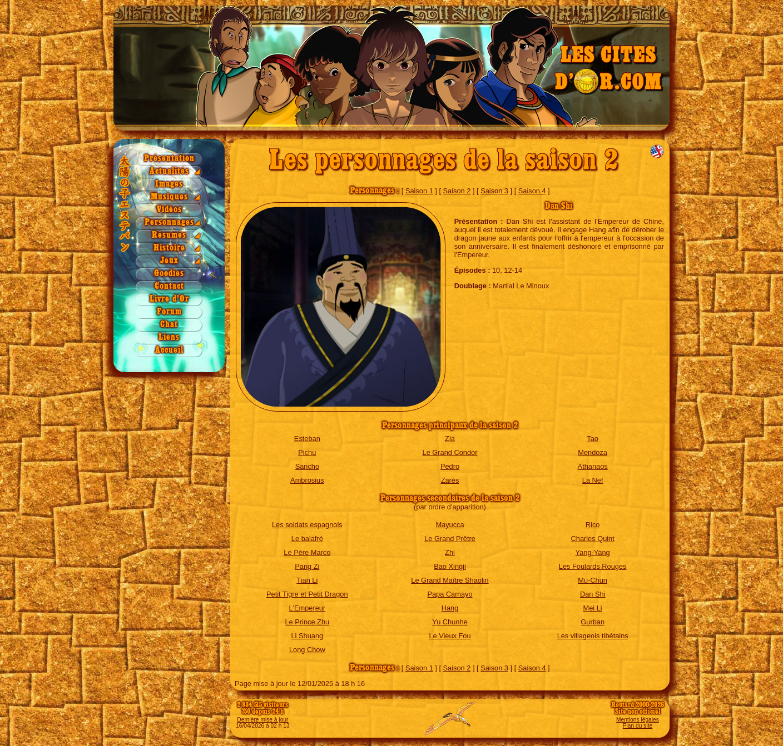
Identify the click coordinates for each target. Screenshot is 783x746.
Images (169, 184)
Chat (169, 325)
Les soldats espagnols (307, 524)
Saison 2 (457, 191)
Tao (592, 438)
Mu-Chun (592, 580)
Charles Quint (592, 538)
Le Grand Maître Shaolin (449, 580)
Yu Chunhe (449, 622)
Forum (169, 312)
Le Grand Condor (450, 452)
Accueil (169, 350)
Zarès (450, 480)
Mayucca (449, 524)
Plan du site (637, 726)
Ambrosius (307, 480)
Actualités (169, 171)
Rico (593, 524)
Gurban (592, 622)
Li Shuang (307, 636)
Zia (450, 438)
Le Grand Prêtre (449, 538)
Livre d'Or (169, 299)
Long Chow (307, 649)
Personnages (169, 222)
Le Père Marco (307, 552)
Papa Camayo (449, 594)
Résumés (169, 235)
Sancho (307, 466)
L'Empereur (307, 608)
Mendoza (592, 452)
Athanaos (593, 466)
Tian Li (307, 580)
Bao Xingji (450, 566)
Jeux (169, 261)
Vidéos (169, 210)
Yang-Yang (593, 552)
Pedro (449, 466)
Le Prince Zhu (307, 622)
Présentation (169, 158)
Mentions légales (637, 720)
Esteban (307, 438)
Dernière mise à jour (262, 720)
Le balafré (307, 538)
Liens (169, 337)
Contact (169, 286)
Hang (450, 608)
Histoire (169, 248)
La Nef (592, 480)
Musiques (169, 197)
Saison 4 (532, 191)
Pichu (307, 452)
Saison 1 (419, 191)
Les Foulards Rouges (593, 566)
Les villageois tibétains (592, 636)
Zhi (450, 552)
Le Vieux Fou (449, 636)
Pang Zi (307, 566)
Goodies (169, 273)
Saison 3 (494, 191)
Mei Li (592, 608)
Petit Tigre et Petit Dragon (307, 594)
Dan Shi (593, 594)
